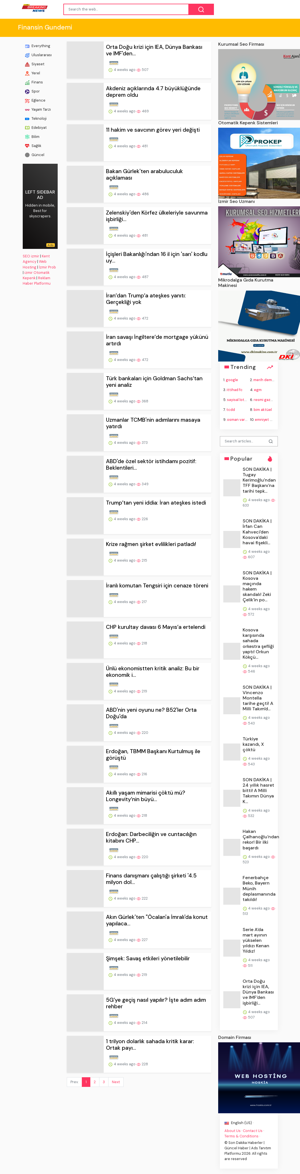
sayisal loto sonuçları (245, 399)
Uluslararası (38, 55)
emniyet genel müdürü (274, 419)
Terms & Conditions (241, 1136)
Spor (32, 91)
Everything (37, 46)
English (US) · (238, 1122)
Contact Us (252, 1130)
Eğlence (35, 100)
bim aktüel (263, 409)
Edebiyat (36, 127)
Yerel (32, 73)
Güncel (34, 154)
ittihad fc (235, 389)
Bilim (32, 136)
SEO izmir (31, 256)
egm (258, 389)
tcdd (230, 409)
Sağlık (33, 145)
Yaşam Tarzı (38, 109)
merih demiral (265, 379)
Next (116, 1082)
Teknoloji (36, 118)
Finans (34, 82)
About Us (232, 1130)
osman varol (237, 419)
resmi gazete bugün (271, 399)
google (232, 379)
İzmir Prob (47, 267)
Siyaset (34, 64)
